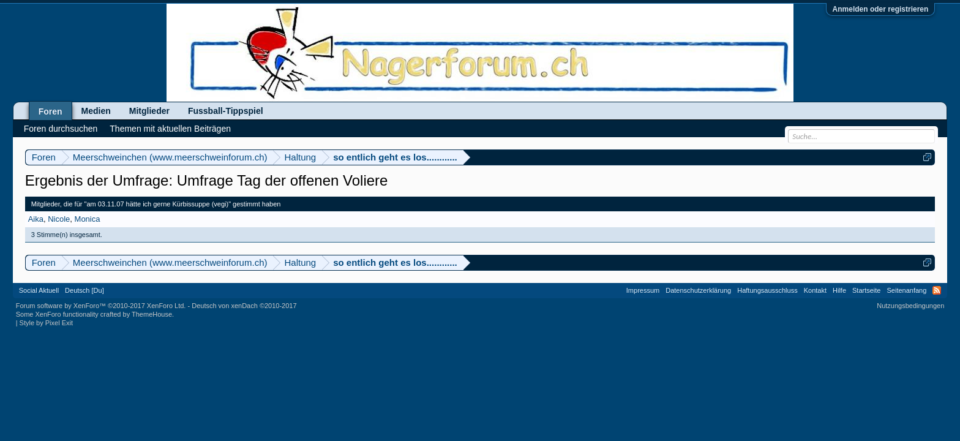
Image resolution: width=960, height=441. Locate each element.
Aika (35, 219)
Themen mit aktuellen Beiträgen (170, 129)
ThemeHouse (152, 314)
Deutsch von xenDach (244, 305)
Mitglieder (149, 111)
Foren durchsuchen (61, 129)
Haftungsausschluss (767, 290)
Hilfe (839, 290)
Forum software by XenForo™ (101, 305)
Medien (96, 111)
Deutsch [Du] (84, 290)
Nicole (59, 219)
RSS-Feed (936, 290)
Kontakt (815, 290)
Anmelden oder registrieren (881, 9)
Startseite (866, 290)
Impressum (642, 290)
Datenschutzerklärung (698, 290)
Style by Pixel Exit (46, 322)
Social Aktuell (39, 290)
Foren (50, 111)
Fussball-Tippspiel (225, 111)
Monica (87, 219)
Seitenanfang (906, 290)
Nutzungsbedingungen (910, 305)
